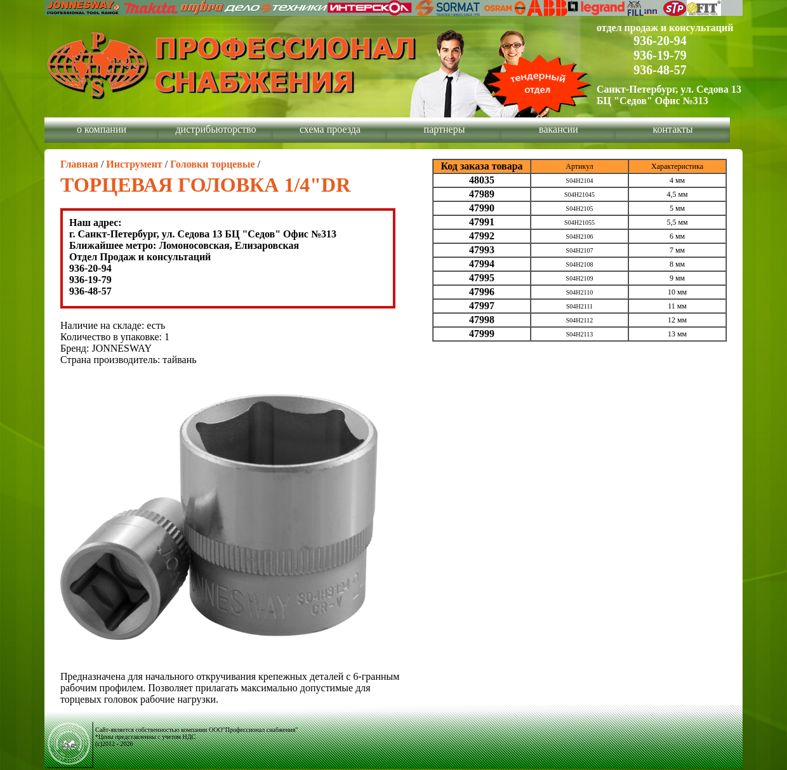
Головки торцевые (212, 164)
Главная (79, 164)
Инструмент (134, 164)
